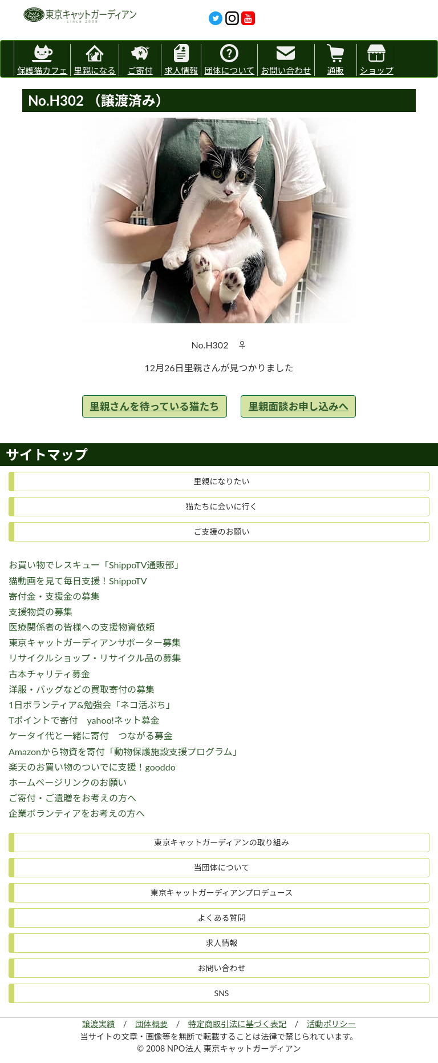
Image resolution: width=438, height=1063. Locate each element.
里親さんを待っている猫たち (155, 406)
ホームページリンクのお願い (68, 782)
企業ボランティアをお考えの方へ (77, 813)
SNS (221, 993)
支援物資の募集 (40, 611)
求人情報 (181, 59)
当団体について (222, 867)
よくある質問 (222, 917)
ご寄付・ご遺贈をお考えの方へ (72, 797)
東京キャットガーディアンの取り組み (221, 842)
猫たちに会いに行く (222, 506)
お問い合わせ (286, 59)
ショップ (377, 59)
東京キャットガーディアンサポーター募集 (95, 642)
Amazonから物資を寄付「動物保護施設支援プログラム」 (125, 751)
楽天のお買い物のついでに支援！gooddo (92, 766)
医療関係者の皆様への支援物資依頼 (82, 626)
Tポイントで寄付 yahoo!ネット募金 (84, 720)
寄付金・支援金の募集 (54, 596)
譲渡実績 (98, 1024)
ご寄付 (140, 59)
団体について (229, 59)
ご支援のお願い (222, 531)
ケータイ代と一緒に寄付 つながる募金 (91, 735)
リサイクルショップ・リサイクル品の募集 (95, 657)
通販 (335, 59)
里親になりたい (222, 481)
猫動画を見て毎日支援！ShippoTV (78, 580)
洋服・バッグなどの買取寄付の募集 (82, 689)
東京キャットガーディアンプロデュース (222, 892)
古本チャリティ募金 (49, 673)
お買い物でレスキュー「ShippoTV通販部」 (96, 564)
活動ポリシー (331, 1024)
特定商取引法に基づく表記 (237, 1024)
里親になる (95, 59)
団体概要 (151, 1024)
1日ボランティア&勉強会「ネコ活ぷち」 (92, 704)
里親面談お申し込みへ (298, 406)
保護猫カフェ (42, 58)
